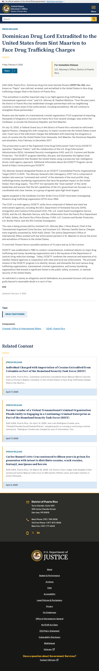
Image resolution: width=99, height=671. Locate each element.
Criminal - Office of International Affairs (22, 328)
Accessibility (49, 594)
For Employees (49, 612)
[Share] (9, 71)
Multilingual (49, 643)
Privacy (49, 606)
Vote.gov (49, 649)
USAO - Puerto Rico (55, 328)
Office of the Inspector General (49, 619)
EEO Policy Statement (49, 631)
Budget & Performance (49, 576)
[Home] (15, 12)
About (49, 569)
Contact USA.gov (49, 660)
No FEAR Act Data (49, 625)
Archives (49, 582)
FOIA (49, 588)
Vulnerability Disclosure (49, 637)
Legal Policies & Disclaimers (49, 600)
